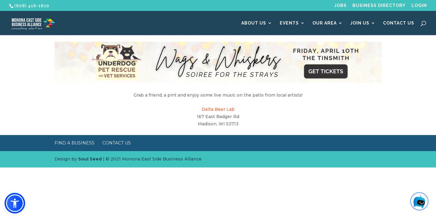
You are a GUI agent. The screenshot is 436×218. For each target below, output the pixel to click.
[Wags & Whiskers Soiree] (218, 81)
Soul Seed (90, 159)
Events (289, 23)
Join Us (359, 23)
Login (419, 5)
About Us (253, 23)
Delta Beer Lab (218, 109)
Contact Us (398, 23)
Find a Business (74, 143)
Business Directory (379, 5)
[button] (15, 203)
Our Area (324, 23)
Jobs (340, 5)
